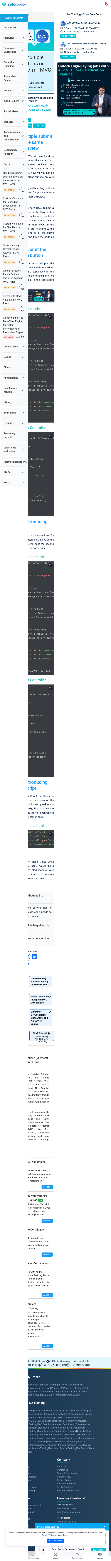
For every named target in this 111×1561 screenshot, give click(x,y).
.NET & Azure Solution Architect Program (36, 1384)
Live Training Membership (29, 1505)
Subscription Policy (67, 1483)
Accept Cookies (55, 1540)
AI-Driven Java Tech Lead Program (42, 1388)
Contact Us (62, 1469)
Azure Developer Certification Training (57, 1431)
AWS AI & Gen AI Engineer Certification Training (48, 1420)
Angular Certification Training (39, 1417)
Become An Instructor (68, 1490)
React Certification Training (62, 1448)
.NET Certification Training (74, 1410)
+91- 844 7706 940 (66, 1521)
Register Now (98, 1550)
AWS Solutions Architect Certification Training (61, 1424)
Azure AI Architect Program (50, 1391)
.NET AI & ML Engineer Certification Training (38, 1410)
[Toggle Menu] (55, 1554)
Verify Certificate (65, 1487)
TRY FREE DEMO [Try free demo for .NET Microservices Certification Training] (68, 57)
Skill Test (39, 125)
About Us (61, 1466)
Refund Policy (64, 1480)
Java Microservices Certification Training (45, 1445)
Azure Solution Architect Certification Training (61, 1434)
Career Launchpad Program (51, 1438)
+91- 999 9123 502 (66, 1508)
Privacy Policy (64, 1476)
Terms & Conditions (67, 1473)
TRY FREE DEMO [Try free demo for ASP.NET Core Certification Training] (68, 36)
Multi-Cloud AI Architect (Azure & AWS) (60, 1395)
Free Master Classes (72, 1526)
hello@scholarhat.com (68, 1512)
